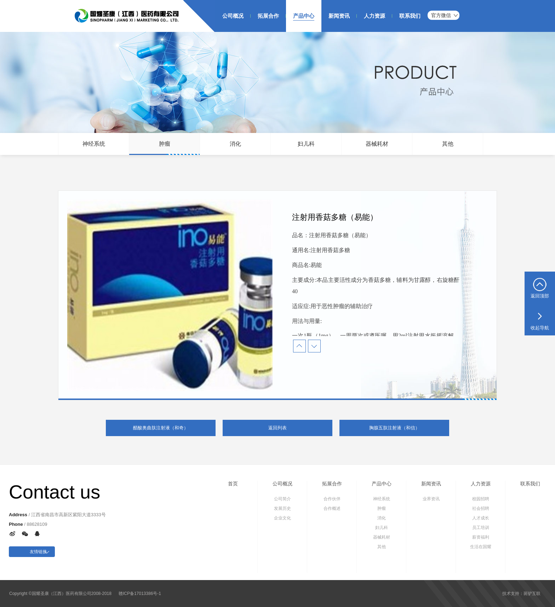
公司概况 (282, 483)
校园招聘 (480, 498)
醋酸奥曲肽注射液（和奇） (160, 427)
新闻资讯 (431, 483)
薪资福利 (480, 537)
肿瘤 (164, 144)
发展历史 (282, 508)
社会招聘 (480, 508)
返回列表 (277, 427)
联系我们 (530, 483)
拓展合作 (332, 483)
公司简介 (282, 498)
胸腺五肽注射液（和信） (394, 427)
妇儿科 (306, 144)
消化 (235, 144)
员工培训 (480, 527)
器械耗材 (377, 144)
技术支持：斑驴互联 (521, 593)
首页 (233, 483)
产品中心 (381, 483)
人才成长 (480, 518)
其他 (447, 144)
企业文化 (282, 518)
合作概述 (332, 508)
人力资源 (481, 483)
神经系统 (93, 144)
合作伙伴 (332, 498)
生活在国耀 (480, 546)
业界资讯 (431, 498)
